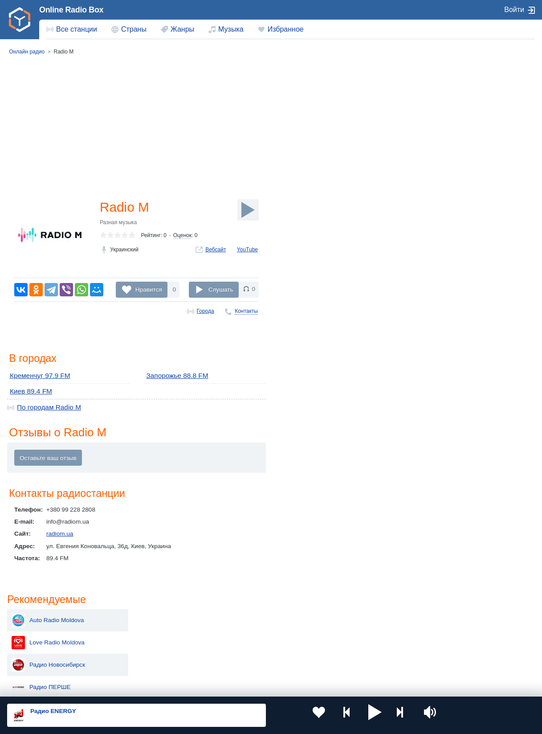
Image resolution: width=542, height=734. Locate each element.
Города (205, 311)
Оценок (182, 237)
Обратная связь (271, 686)
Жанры (182, 29)
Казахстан (353, 616)
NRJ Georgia (444, 248)
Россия (33, 616)
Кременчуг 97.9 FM (36, 376)
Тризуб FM (442, 204)
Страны (134, 29)
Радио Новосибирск (455, 137)
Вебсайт (215, 250)
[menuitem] (71, 29)
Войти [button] (514, 9)
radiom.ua (59, 533)
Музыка (231, 29)
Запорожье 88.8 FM (174, 376)
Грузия (137, 661)
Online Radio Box (71, 9)
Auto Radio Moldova (454, 92)
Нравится (148, 289)
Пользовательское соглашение (117, 686)
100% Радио (444, 226)
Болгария (352, 630)
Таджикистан (146, 630)
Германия (352, 661)
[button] (339, 715)
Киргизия (35, 630)
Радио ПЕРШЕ (447, 159)
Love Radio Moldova (454, 115)
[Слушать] (248, 210)
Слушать (220, 289)
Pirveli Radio (444, 271)
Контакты (246, 311)
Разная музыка (118, 223)
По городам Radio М (45, 405)
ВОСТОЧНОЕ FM (451, 182)
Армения (245, 630)
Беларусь (36, 661)
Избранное (286, 29)
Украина (139, 616)
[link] (19, 19)
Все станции (76, 29)
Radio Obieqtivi (447, 293)
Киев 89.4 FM (28, 390)
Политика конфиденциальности (204, 686)
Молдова (246, 616)
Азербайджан (252, 661)
